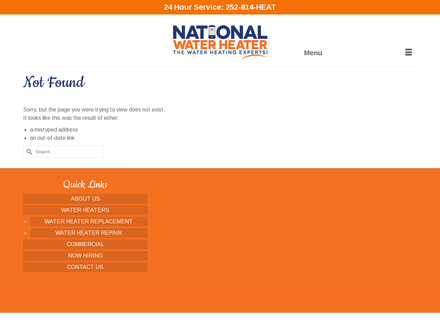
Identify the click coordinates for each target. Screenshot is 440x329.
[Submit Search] (28, 152)
